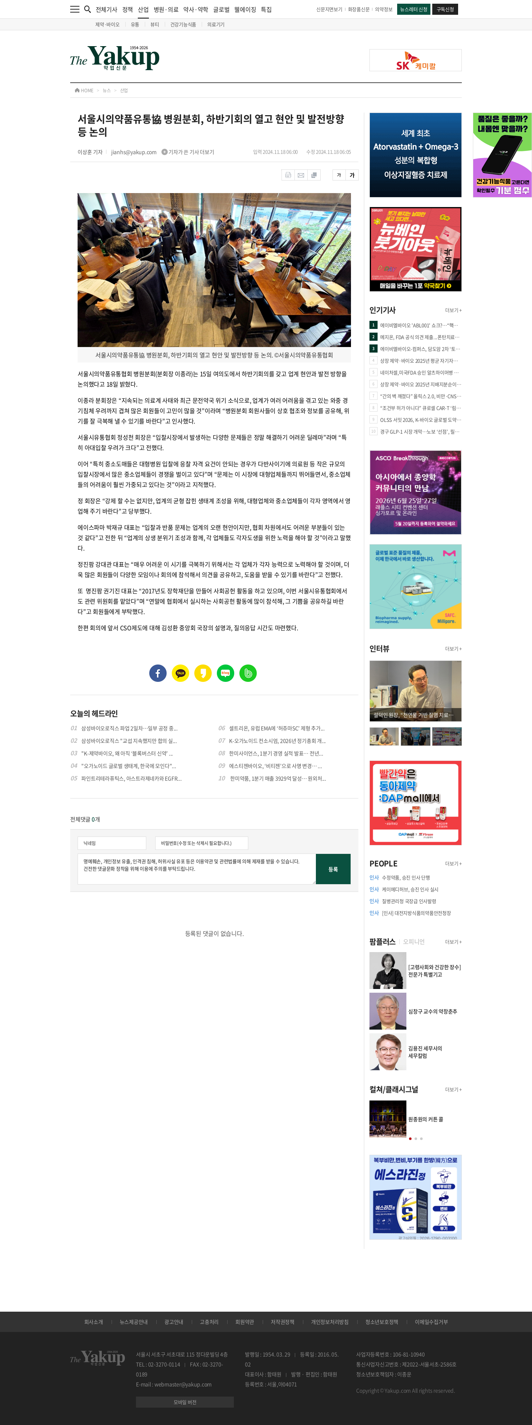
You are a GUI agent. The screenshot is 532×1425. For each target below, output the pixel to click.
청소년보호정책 (381, 1321)
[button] (410, 1138)
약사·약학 (195, 9)
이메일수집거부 (431, 1321)
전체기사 (106, 9)
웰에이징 (245, 9)
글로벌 (221, 9)
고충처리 (209, 1321)
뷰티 (154, 24)
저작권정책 (282, 1321)
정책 (127, 9)
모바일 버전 (185, 1401)
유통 (135, 24)
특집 (266, 9)
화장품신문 (359, 9)
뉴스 (107, 90)
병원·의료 (166, 9)
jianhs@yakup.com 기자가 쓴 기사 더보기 (162, 151)
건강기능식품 (183, 24)
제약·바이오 (107, 24)
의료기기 (216, 24)
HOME (84, 90)
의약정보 (383, 9)
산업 (143, 11)
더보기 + (453, 309)
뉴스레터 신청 (413, 9)
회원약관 (244, 1321)
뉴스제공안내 (134, 1321)
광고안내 (173, 1321)
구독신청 (445, 9)
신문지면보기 (329, 9)
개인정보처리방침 (330, 1321)
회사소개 (93, 1321)
